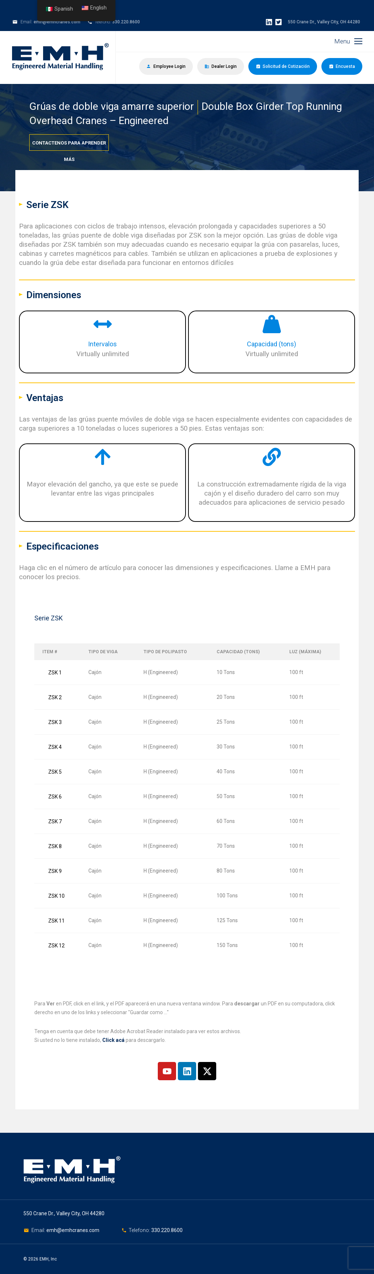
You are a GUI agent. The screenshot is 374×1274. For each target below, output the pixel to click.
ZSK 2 (55, 697)
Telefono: (140, 1230)
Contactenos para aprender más (69, 145)
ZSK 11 (56, 921)
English (94, 8)
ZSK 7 (55, 821)
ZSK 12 (56, 945)
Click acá (113, 1040)
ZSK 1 (55, 673)
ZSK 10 (56, 896)
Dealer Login (221, 66)
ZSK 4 (55, 747)
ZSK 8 (55, 846)
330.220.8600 (126, 21)
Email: (38, 1230)
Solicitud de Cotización (283, 66)
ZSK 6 (55, 797)
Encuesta (342, 66)
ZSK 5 (55, 772)
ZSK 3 (55, 722)
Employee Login (166, 66)
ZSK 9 (55, 871)
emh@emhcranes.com (57, 21)
